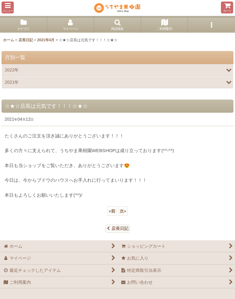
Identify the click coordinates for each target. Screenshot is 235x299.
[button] (8, 7)
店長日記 (118, 228)
